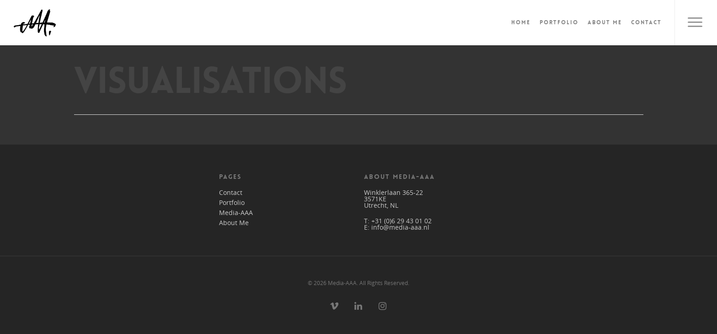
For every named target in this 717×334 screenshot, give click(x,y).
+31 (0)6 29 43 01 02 (401, 220)
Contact (646, 22)
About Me (605, 22)
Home (520, 22)
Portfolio (559, 22)
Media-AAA (236, 213)
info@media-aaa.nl (400, 227)
